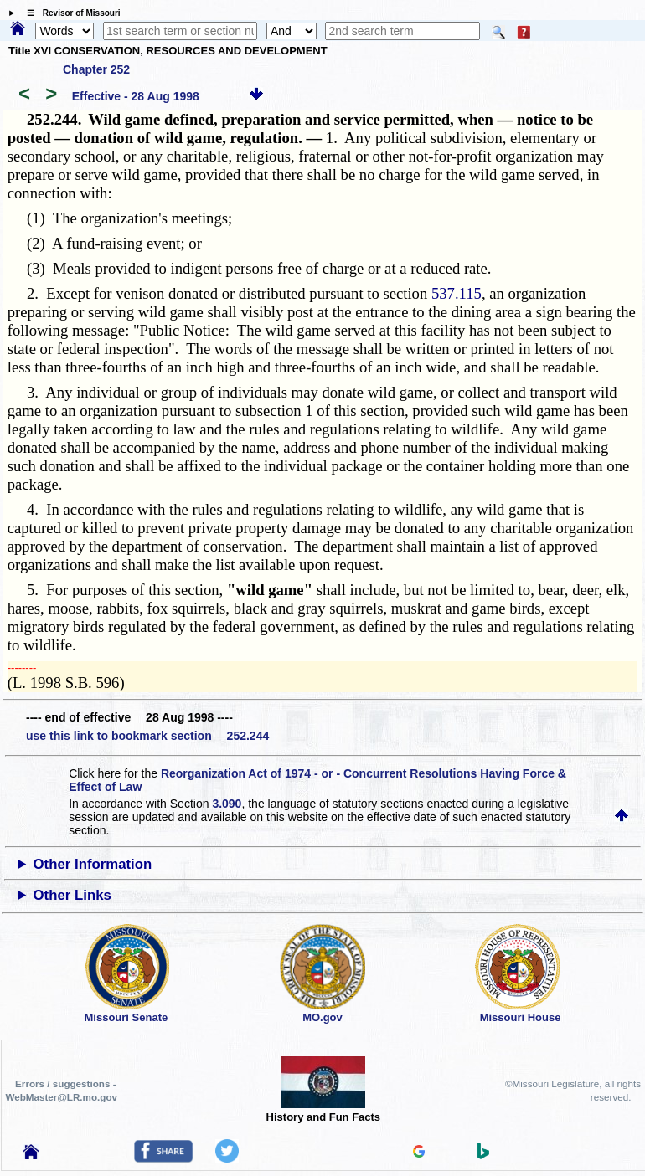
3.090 (226, 803)
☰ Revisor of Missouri (69, 13)
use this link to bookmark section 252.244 (147, 735)
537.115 (456, 293)
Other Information (93, 864)
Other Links (72, 895)
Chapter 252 (96, 69)
